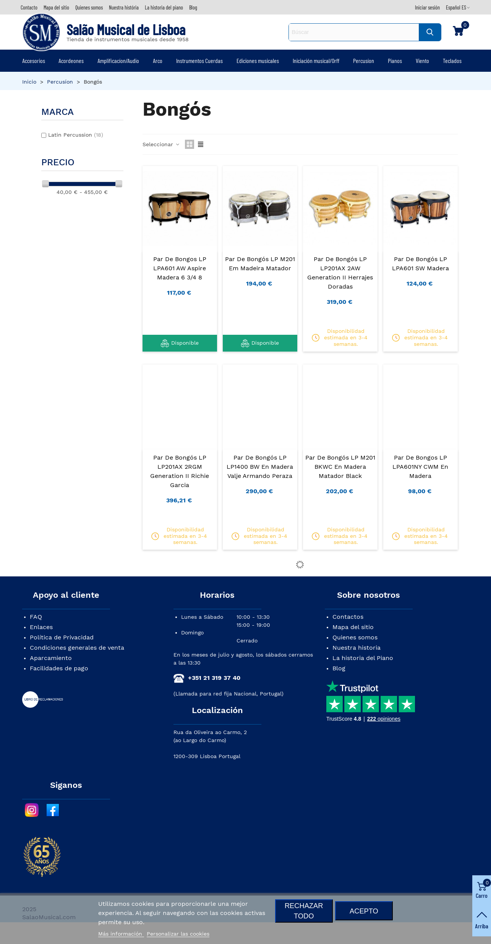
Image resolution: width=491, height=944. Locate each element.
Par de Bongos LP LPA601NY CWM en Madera (420, 466)
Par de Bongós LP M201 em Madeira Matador (260, 263)
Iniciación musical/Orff (316, 60)
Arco (157, 60)
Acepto (364, 911)
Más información (121, 934)
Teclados (452, 60)
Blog (338, 668)
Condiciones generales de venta (77, 647)
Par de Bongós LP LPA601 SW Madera (420, 263)
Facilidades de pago (59, 668)
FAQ (36, 616)
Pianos (395, 60)
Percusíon (363, 60)
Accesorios (33, 60)
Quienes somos (355, 637)
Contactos (347, 616)
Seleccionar (161, 144)
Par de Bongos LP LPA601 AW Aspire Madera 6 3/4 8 (179, 268)
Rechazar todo (304, 911)
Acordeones (71, 60)
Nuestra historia (356, 647)
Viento (422, 60)
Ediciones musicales (258, 60)
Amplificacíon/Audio (118, 60)
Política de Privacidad (62, 637)
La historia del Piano (362, 658)
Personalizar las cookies (178, 934)
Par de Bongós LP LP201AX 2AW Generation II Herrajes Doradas (340, 272)
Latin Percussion (75, 135)
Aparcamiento (51, 658)
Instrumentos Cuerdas (199, 60)
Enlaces (41, 627)
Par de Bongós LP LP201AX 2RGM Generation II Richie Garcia (179, 471)
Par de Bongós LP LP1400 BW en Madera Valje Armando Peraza (260, 466)
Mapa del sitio (353, 627)
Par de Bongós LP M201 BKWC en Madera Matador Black (340, 466)
